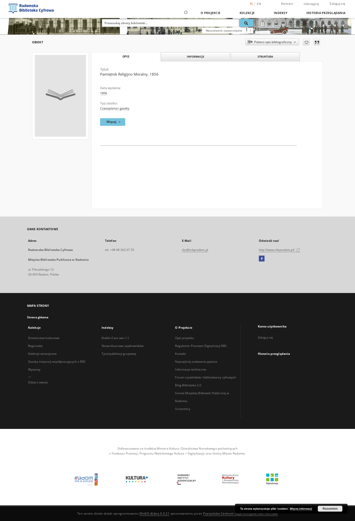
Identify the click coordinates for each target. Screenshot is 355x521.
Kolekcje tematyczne (42, 354)
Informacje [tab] (195, 56)
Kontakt (180, 354)
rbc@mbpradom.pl (195, 250)
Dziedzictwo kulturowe (44, 338)
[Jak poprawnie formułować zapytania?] (250, 30)
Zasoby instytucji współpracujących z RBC (57, 361)
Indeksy (280, 13)
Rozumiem (330, 508)
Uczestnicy (182, 409)
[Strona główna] (185, 12)
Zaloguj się (337, 3)
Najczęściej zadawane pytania (196, 361)
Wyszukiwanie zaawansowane (224, 30)
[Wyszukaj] (246, 23)
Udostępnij (311, 4)
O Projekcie (210, 13)
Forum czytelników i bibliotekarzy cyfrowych (205, 377)
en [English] (259, 3)
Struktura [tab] (265, 56)
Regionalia (35, 346)
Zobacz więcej (38, 382)
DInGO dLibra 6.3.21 (155, 513)
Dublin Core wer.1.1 (115, 338)
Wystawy (34, 369)
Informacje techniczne (190, 369)
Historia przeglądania (325, 13)
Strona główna (38, 317)
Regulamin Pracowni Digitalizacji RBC (201, 346)
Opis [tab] (126, 56)
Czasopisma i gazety (114, 108)
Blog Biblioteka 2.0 (188, 385)
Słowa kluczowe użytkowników (122, 346)
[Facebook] (262, 259)
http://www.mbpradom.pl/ (279, 250)
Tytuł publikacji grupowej (119, 354)
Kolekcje (247, 13)
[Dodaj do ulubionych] (306, 42)
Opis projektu (184, 338)
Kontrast (287, 3)
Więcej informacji (301, 508)
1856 (103, 93)
